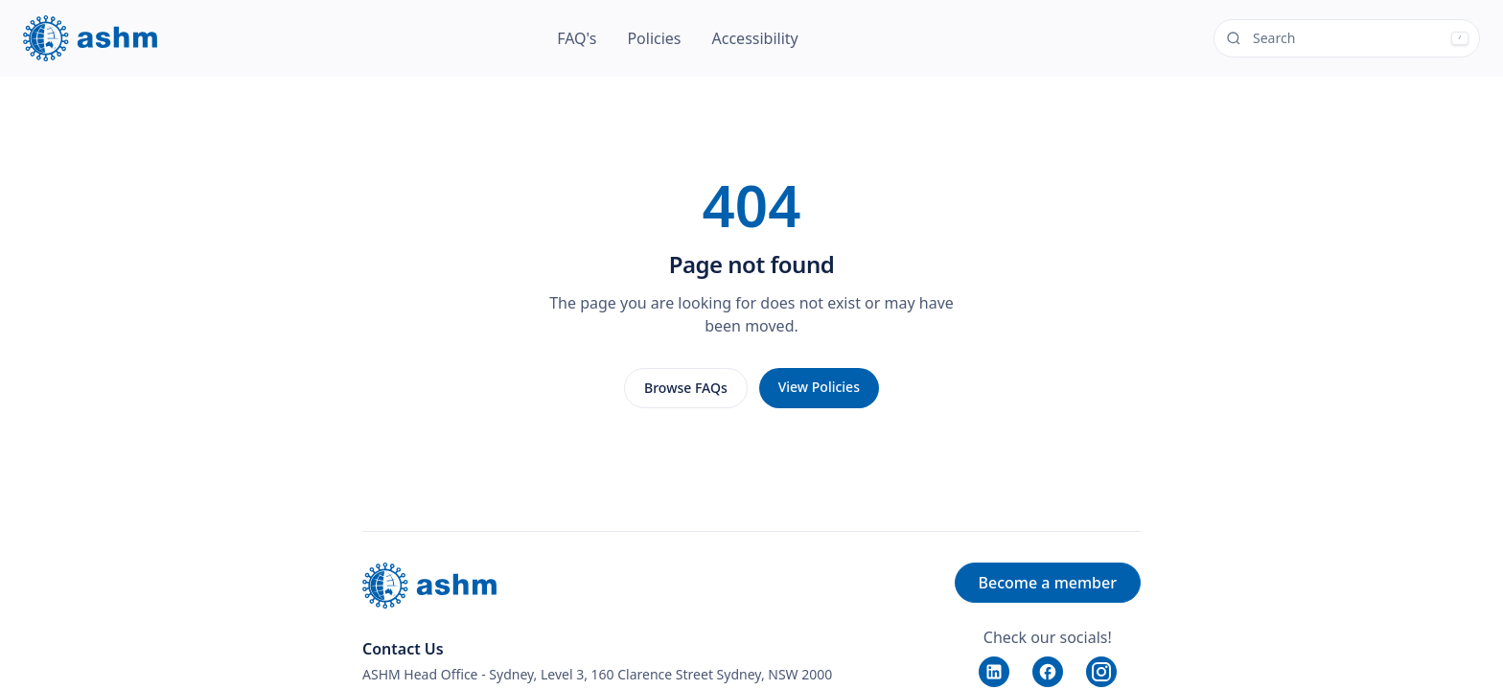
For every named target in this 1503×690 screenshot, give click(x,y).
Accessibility (755, 38)
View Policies (819, 387)
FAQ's (576, 38)
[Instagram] (1101, 671)
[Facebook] (1047, 671)
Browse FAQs (686, 388)
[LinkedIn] (994, 671)
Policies (654, 38)
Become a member (1048, 582)
